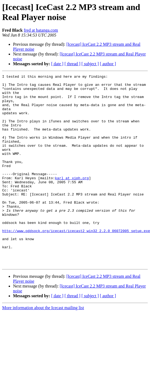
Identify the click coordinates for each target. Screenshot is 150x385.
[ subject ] (90, 63)
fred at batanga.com (41, 30)
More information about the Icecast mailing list (43, 346)
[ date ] (57, 63)
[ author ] (108, 63)
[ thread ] (72, 63)
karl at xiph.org (72, 199)
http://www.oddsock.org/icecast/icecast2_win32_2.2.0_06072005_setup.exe (76, 262)
